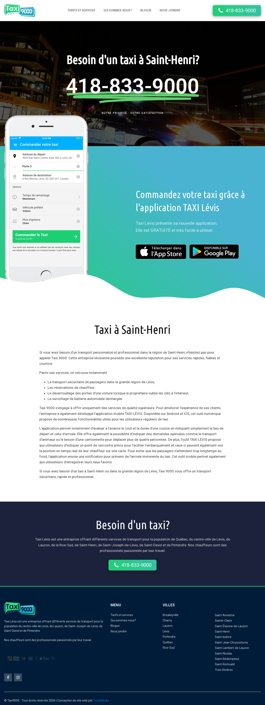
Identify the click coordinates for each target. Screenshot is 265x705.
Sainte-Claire (223, 620)
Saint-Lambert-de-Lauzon (232, 648)
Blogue (145, 10)
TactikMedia (101, 700)
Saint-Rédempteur (227, 659)
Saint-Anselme (225, 615)
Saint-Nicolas (223, 653)
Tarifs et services (81, 10)
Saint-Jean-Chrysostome (231, 642)
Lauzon (167, 625)
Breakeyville (170, 615)
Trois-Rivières (224, 669)
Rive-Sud (169, 647)
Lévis (166, 631)
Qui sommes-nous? (118, 10)
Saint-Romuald (225, 664)
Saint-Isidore (223, 637)
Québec (168, 642)
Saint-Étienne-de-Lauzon (231, 626)
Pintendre (169, 636)
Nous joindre (170, 10)
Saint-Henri (222, 631)
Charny (167, 620)
